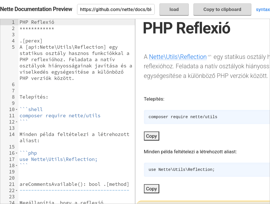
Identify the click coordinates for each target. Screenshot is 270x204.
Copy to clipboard (222, 9)
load (174, 9)
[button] (16, 109)
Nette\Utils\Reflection (178, 56)
